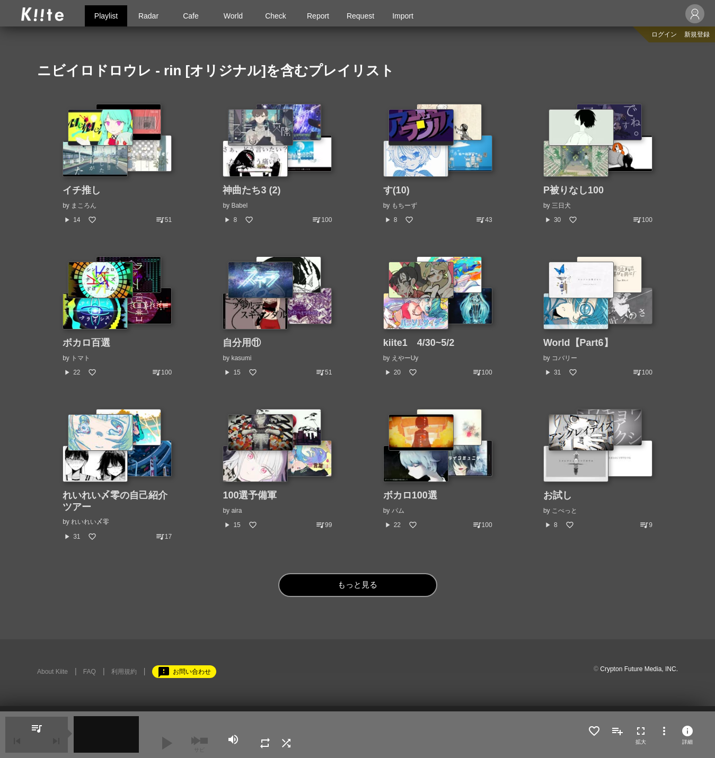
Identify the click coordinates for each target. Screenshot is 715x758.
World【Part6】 (578, 342)
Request (360, 16)
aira (236, 510)
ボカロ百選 (86, 342)
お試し (557, 495)
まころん (83, 205)
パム (398, 510)
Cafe (191, 16)
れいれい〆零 (90, 521)
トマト (80, 358)
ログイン (664, 34)
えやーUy (405, 358)
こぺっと (564, 510)
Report (318, 16)
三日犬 (561, 205)
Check (275, 16)
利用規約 (124, 671)
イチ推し (82, 190)
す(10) (396, 190)
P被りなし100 (573, 190)
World (233, 16)
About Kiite (52, 671)
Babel (239, 205)
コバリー (564, 358)
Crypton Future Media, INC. (639, 669)
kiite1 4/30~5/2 (419, 342)
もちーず (404, 205)
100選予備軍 (250, 495)
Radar (148, 16)
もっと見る (357, 585)
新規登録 (697, 34)
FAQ (89, 671)
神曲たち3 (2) (251, 190)
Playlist (106, 16)
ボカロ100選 (410, 495)
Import (402, 16)
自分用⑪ (242, 342)
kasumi (241, 358)
